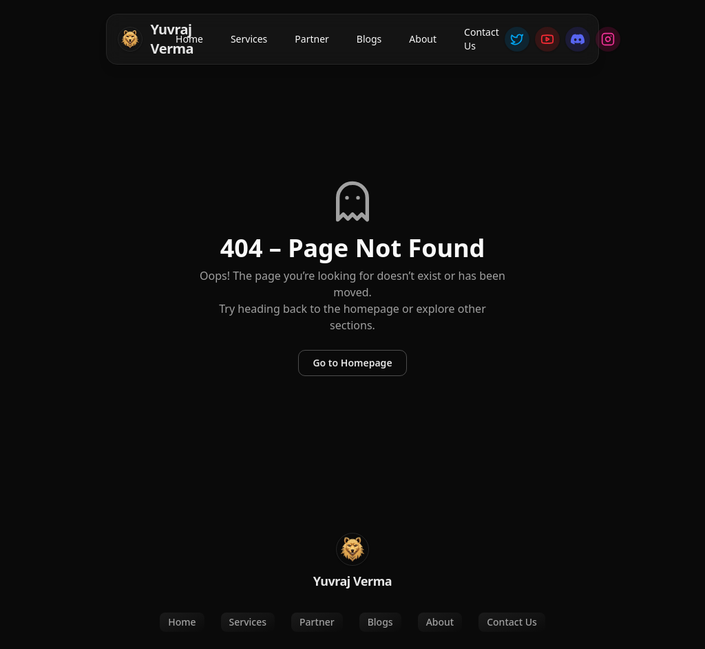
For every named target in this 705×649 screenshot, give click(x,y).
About (422, 38)
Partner (312, 38)
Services (249, 38)
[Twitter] (517, 39)
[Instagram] (608, 39)
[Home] (144, 39)
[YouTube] (547, 39)
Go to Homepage (352, 362)
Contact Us (481, 38)
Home (189, 38)
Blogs (369, 38)
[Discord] (577, 39)
